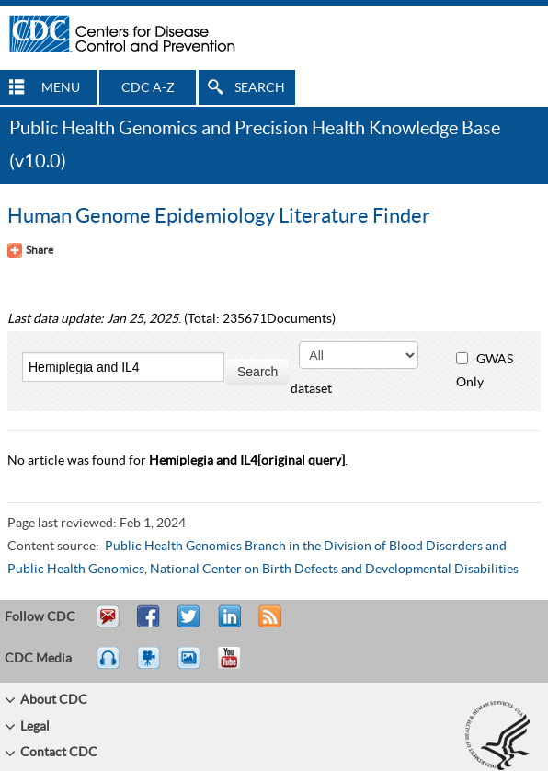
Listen (109, 666)
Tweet (190, 624)
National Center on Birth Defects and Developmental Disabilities (334, 569)
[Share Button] (30, 250)
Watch (150, 666)
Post (227, 624)
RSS (268, 624)
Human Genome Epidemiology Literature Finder (218, 216)
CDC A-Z (148, 88)
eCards (193, 666)
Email (107, 624)
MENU (60, 88)
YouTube (238, 666)
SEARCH (259, 88)
